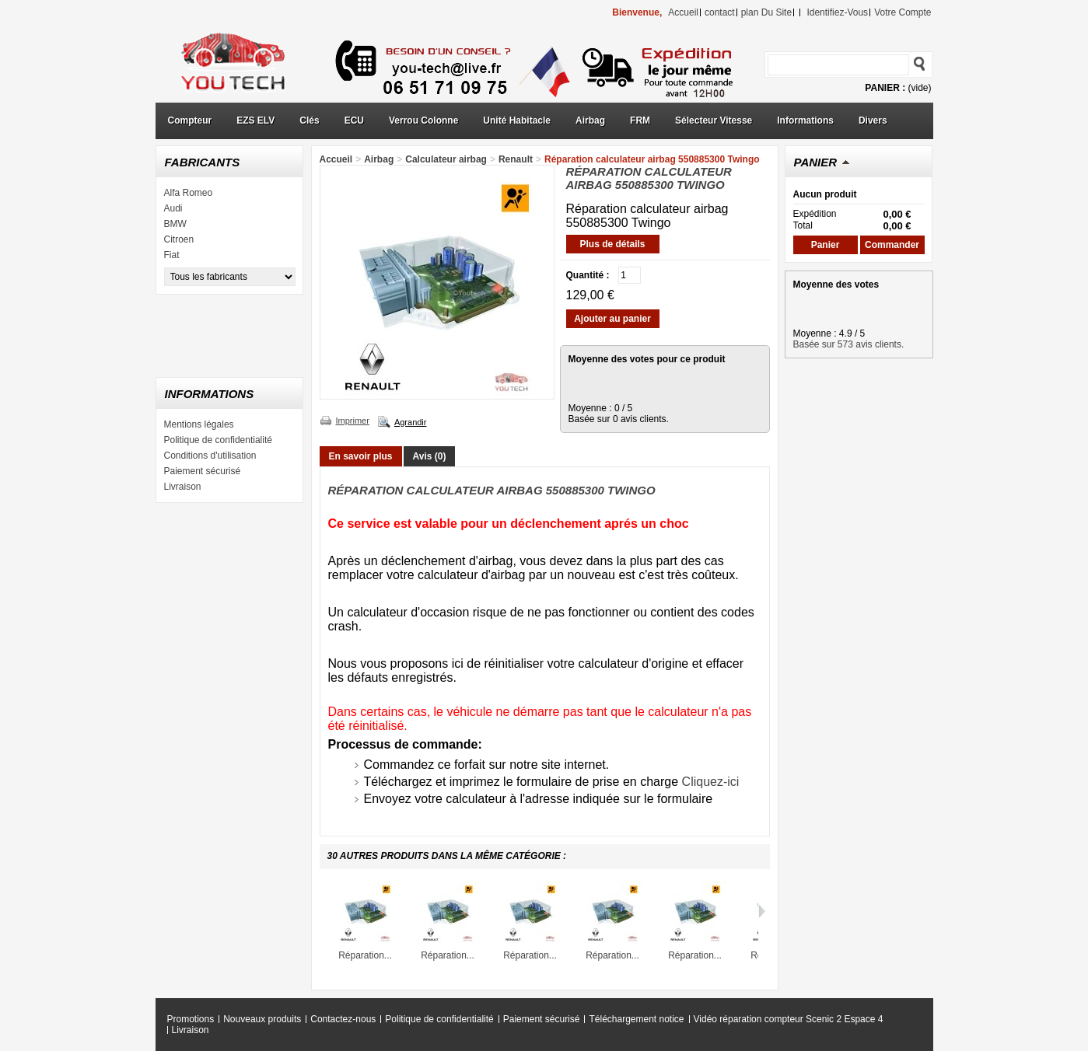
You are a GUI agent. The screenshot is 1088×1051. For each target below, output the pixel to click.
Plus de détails (612, 244)
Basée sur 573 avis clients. (848, 344)
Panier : (885, 87)
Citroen (179, 239)
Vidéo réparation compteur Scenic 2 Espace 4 (788, 1019)
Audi (173, 208)
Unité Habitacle (517, 120)
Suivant (761, 911)
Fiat (172, 255)
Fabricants (202, 162)
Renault (516, 159)
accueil (683, 12)
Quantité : (588, 275)
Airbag (590, 120)
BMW (175, 223)
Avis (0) (429, 456)
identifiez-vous (837, 12)
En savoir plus (361, 456)
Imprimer (352, 420)
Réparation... (365, 955)
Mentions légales (199, 424)
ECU (354, 120)
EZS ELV (255, 120)
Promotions (191, 1019)
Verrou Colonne (423, 120)
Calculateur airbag (446, 159)
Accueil (336, 159)
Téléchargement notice (636, 1019)
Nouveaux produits (262, 1019)
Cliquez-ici (711, 781)
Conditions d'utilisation (210, 455)
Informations (805, 120)
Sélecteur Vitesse (713, 120)
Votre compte (902, 12)
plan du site (766, 12)
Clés (309, 120)
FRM (640, 120)
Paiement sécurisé (202, 471)
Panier (816, 162)
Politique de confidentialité (218, 440)
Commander (892, 244)
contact (720, 12)
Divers (873, 120)
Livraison (182, 486)
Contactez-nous (343, 1019)
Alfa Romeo (188, 192)
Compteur (190, 120)
